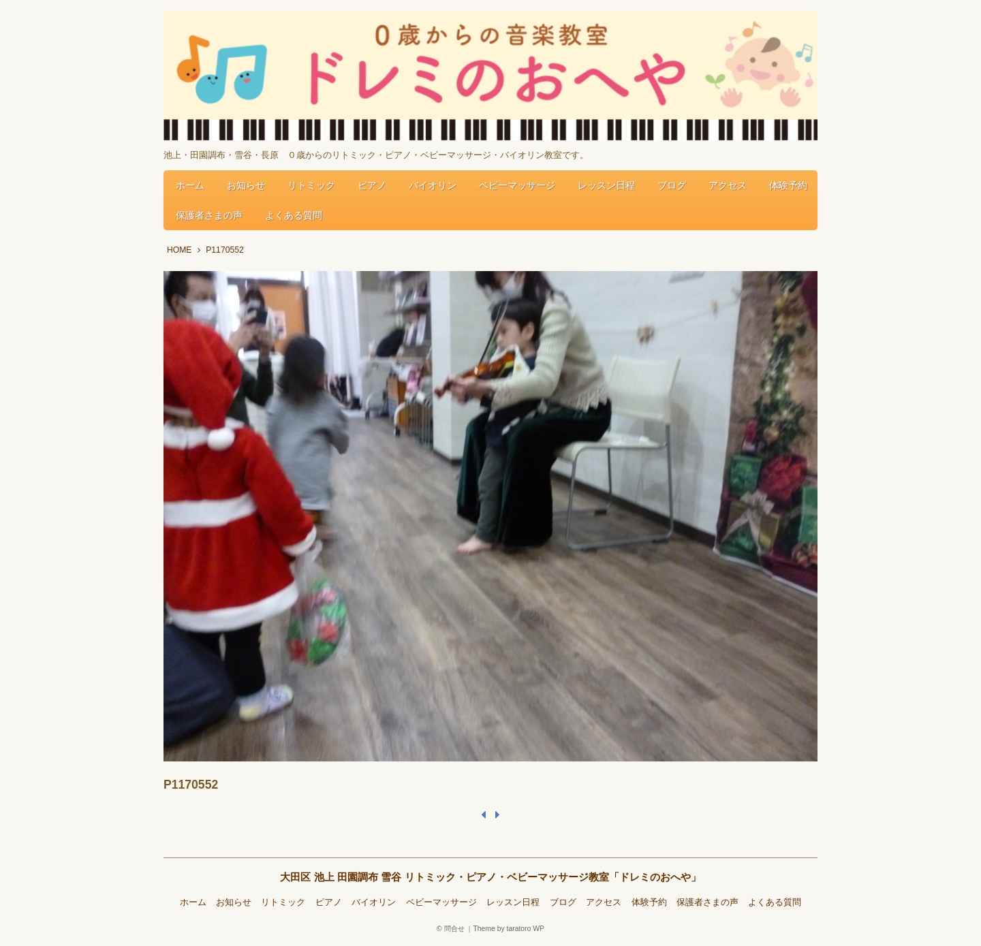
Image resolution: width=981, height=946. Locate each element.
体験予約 (788, 185)
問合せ (454, 928)
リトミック (311, 185)
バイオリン (432, 185)
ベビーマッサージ (517, 185)
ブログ (671, 185)
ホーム (190, 185)
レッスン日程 (606, 185)
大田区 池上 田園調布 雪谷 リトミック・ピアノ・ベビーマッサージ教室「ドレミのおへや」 (490, 877)
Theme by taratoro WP (508, 928)
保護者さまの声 (209, 215)
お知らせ (246, 185)
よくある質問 (293, 215)
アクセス (727, 185)
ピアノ (372, 185)
